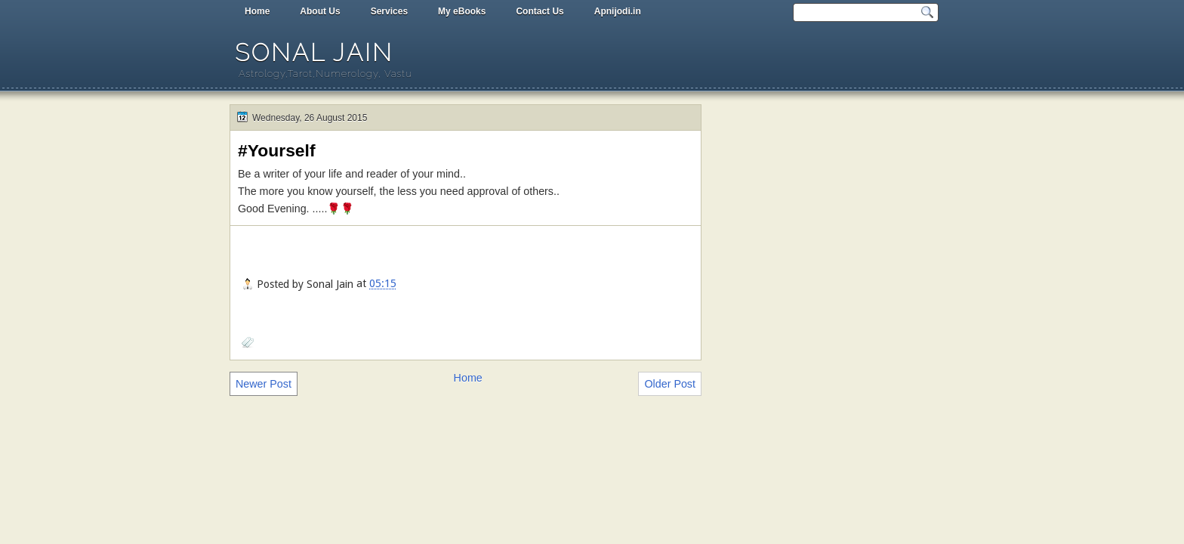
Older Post (669, 384)
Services (389, 11)
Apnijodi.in (617, 11)
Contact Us (539, 11)
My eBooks (462, 11)
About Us (320, 11)
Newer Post (263, 384)
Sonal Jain (314, 52)
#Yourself (277, 150)
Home (257, 11)
